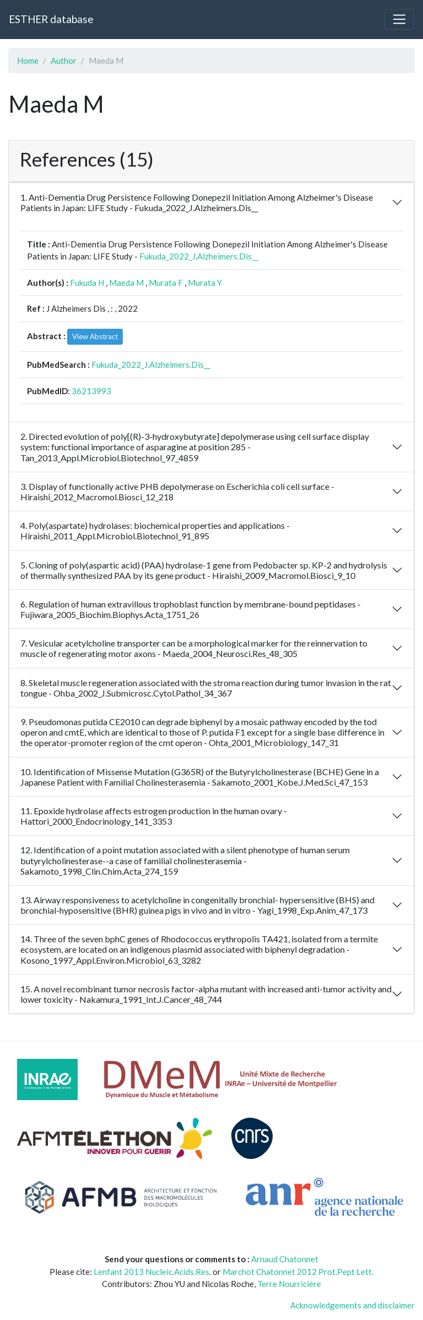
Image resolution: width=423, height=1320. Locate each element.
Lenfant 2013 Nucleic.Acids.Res (151, 1272)
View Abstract (95, 336)
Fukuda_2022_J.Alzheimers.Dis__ (198, 256)
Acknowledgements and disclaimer (352, 1305)
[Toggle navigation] (399, 19)
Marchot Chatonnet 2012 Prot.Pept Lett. (298, 1272)
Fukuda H (87, 283)
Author (64, 60)
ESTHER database (51, 19)
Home (28, 60)
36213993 (91, 391)
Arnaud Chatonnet (284, 1259)
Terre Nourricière (289, 1284)
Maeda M (126, 283)
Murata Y (205, 283)
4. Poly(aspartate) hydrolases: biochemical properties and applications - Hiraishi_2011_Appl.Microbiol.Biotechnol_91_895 (155, 530)
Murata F (166, 283)
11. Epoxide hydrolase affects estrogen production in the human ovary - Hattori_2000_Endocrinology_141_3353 (153, 815)
